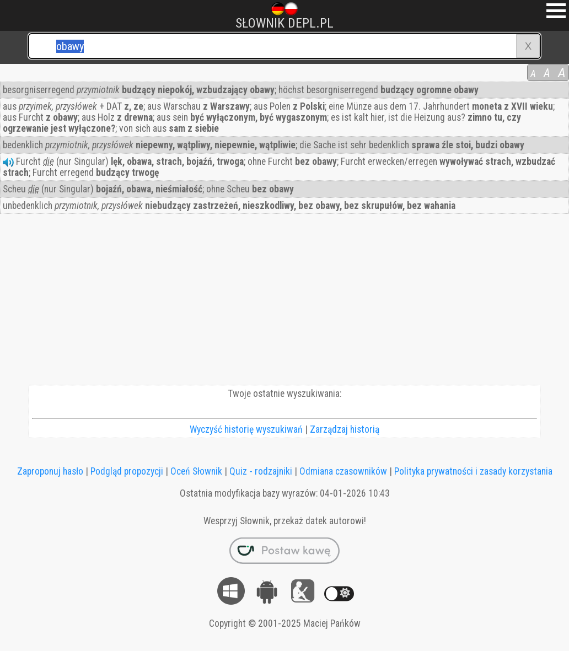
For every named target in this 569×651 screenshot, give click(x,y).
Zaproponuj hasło (50, 471)
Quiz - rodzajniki (260, 471)
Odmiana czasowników (343, 471)
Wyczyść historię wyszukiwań (246, 429)
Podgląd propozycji (126, 471)
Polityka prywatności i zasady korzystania (473, 471)
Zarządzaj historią (344, 429)
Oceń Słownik (196, 471)
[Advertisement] (284, 302)
